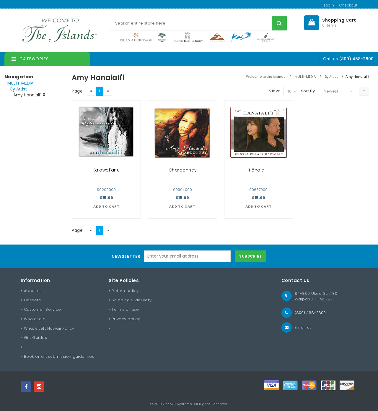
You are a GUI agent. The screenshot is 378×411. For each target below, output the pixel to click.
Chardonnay (183, 170)
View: (274, 91)
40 (291, 91)
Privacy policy (126, 319)
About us (33, 291)
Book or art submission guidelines (59, 356)
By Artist (18, 89)
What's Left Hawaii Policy (49, 328)
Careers (32, 300)
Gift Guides (35, 337)
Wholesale (35, 319)
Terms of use (125, 309)
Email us (303, 327)
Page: (78, 91)
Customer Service (42, 309)
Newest (331, 91)
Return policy (125, 291)
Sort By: (308, 91)
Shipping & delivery (132, 300)
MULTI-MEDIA (20, 83)
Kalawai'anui (107, 170)
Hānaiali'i (259, 170)
